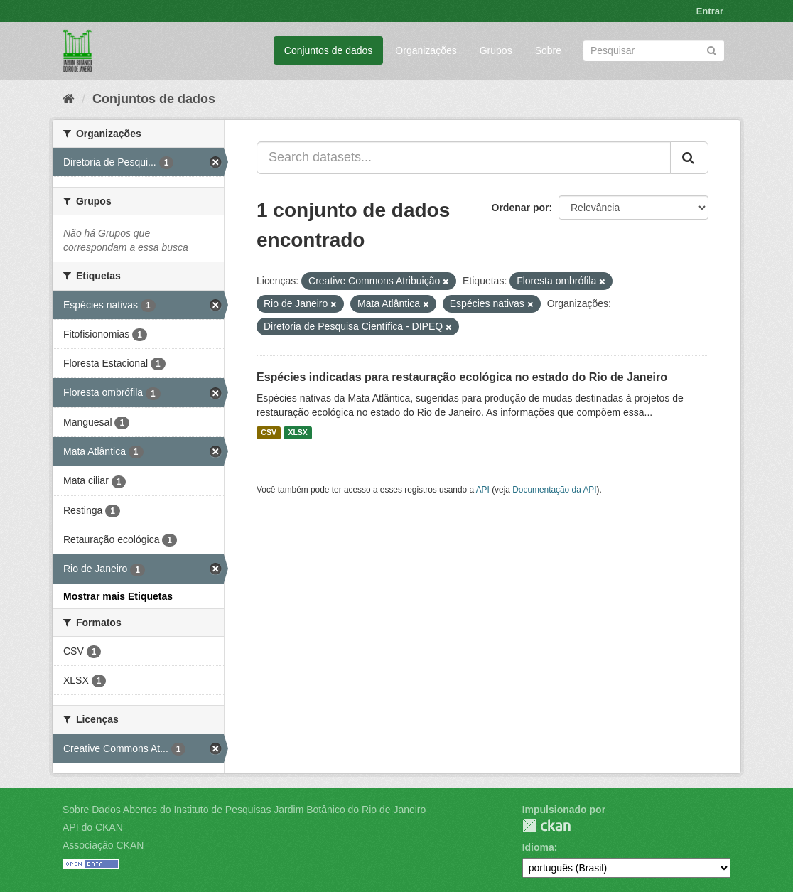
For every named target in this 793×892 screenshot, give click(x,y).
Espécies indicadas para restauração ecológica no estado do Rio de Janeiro (462, 377)
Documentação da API (554, 490)
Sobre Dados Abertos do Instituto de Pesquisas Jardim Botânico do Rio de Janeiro (244, 809)
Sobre (548, 50)
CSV (268, 433)
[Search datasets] (654, 50)
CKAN (546, 825)
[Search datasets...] (464, 157)
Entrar (709, 11)
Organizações (425, 50)
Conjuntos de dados (328, 50)
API (483, 490)
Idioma (538, 847)
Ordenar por (520, 207)
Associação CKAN (103, 845)
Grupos (496, 50)
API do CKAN (93, 827)
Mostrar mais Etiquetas (118, 596)
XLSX (297, 433)
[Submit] (712, 49)
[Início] (69, 99)
